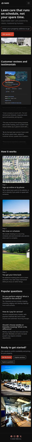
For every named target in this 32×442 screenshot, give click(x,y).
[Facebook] (11, 436)
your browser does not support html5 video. (16, 46)
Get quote (7, 34)
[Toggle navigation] (28, 3)
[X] (21, 436)
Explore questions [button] (8, 362)
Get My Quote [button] (6, 357)
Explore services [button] (20, 357)
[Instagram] (14, 436)
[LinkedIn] (17, 436)
